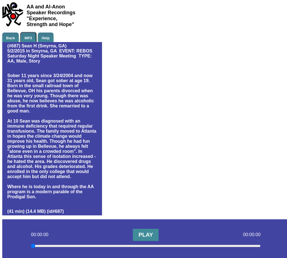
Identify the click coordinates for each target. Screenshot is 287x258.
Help (46, 38)
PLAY (145, 235)
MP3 (28, 38)
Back (10, 38)
